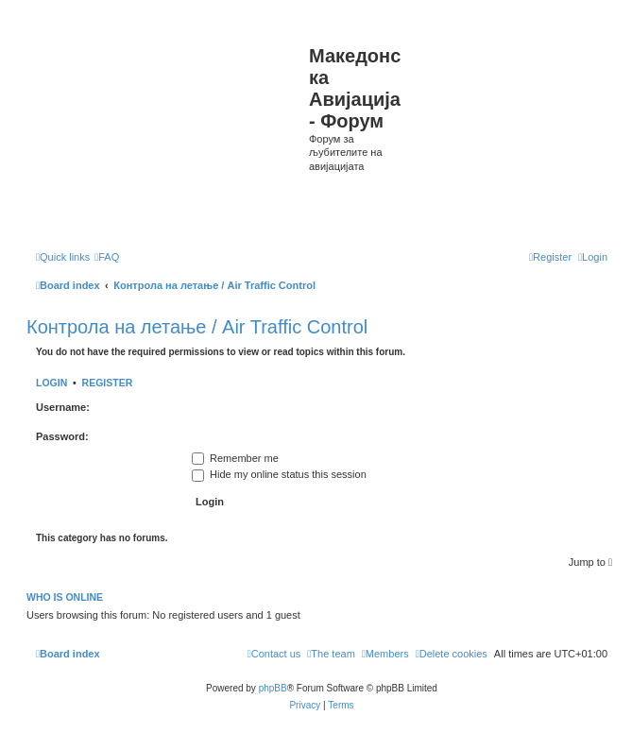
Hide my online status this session (279, 474)
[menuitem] (106, 257)
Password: (62, 436)
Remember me (235, 458)
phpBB (273, 688)
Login (51, 382)
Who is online (64, 597)
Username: (63, 407)
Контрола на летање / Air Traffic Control (196, 326)
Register (107, 382)
